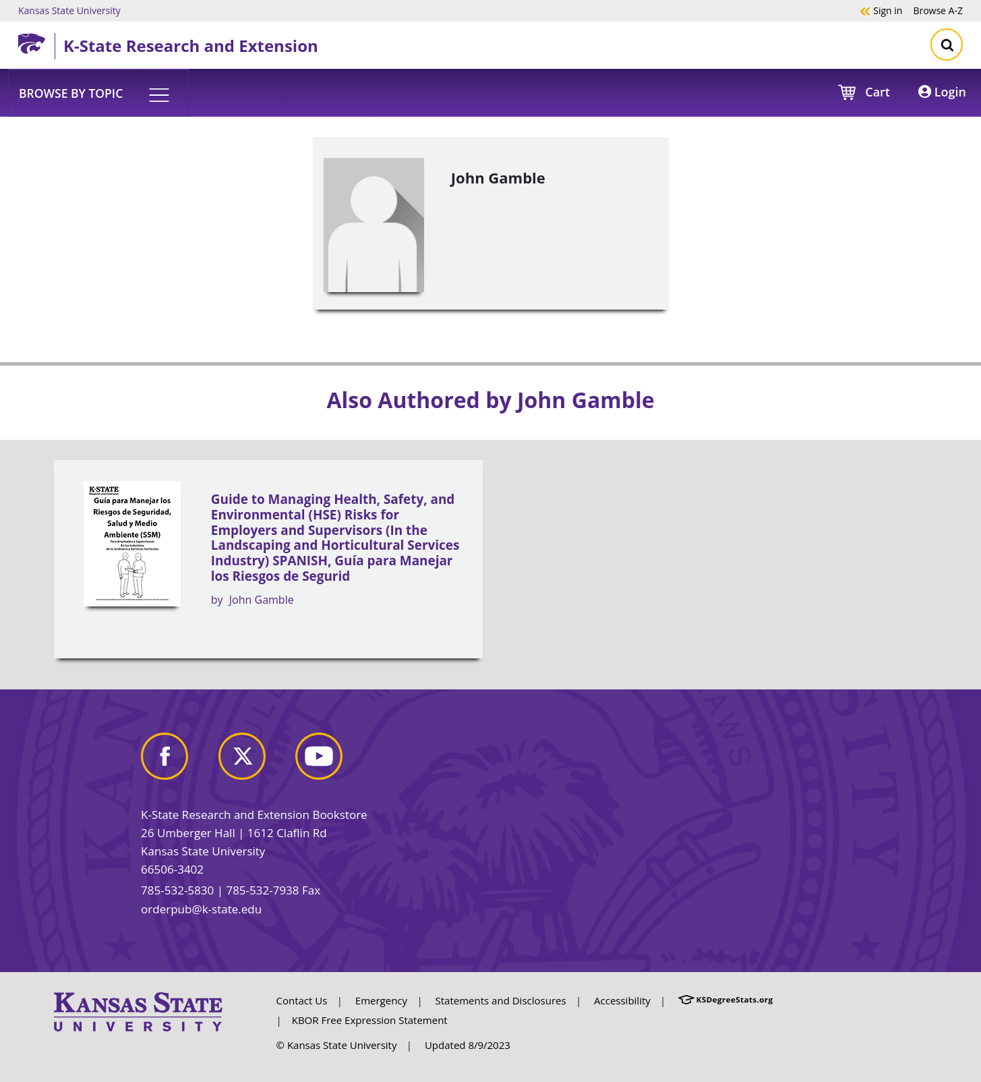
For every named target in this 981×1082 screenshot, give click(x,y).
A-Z (938, 10)
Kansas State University (69, 10)
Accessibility (622, 1000)
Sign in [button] (881, 10)
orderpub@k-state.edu (201, 909)
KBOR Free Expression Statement (370, 1020)
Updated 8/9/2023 (467, 1045)
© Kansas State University (336, 1045)
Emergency (381, 1000)
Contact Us (302, 1000)
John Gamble (261, 599)
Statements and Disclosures (501, 1000)
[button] (98, 92)
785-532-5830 (177, 890)
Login (942, 92)
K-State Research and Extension (190, 45)
